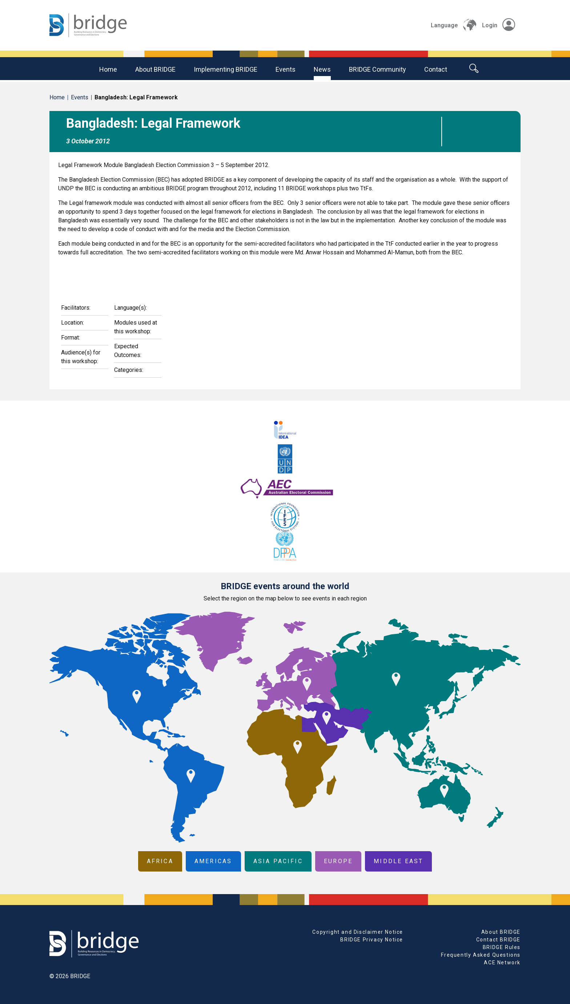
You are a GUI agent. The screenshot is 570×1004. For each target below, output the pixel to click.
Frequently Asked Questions (481, 955)
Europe (338, 861)
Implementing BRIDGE (225, 69)
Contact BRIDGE (498, 940)
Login (498, 25)
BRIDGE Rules (502, 947)
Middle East (398, 861)
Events (286, 69)
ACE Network (502, 962)
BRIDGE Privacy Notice (371, 940)
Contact (435, 69)
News (322, 69)
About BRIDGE (155, 69)
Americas (213, 861)
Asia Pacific (278, 861)
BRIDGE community (377, 69)
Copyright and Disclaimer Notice (357, 932)
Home (108, 69)
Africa (160, 861)
